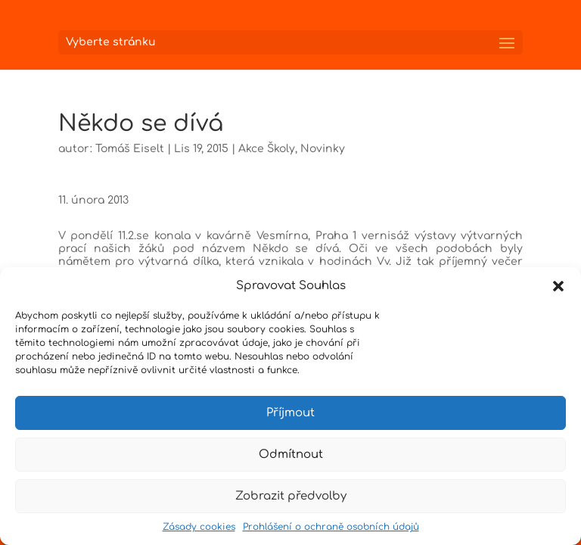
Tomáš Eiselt (129, 148)
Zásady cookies (199, 527)
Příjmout (290, 412)
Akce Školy (266, 148)
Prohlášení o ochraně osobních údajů (331, 527)
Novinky (322, 148)
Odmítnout (291, 454)
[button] (558, 286)
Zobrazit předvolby (290, 496)
